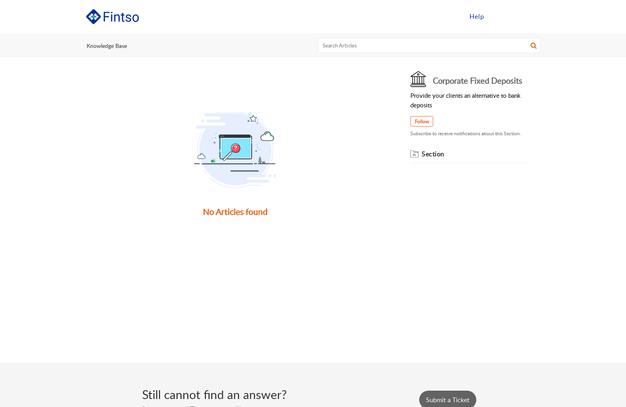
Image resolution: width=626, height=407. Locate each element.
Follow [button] (422, 121)
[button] (534, 45)
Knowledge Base (107, 45)
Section (433, 154)
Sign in (506, 16)
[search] (429, 45)
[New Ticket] (447, 399)
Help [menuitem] (477, 16)
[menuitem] (477, 17)
